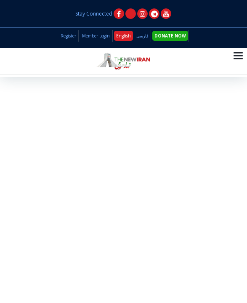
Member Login (96, 36)
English (123, 36)
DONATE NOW (170, 36)
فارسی (142, 36)
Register (68, 36)
